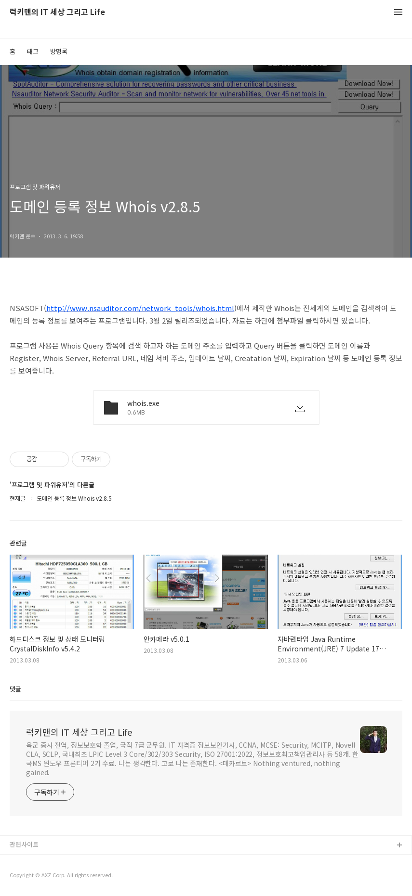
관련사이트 (24, 844)
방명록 (58, 51)
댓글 (15, 688)
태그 (33, 51)
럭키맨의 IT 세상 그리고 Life (57, 12)
